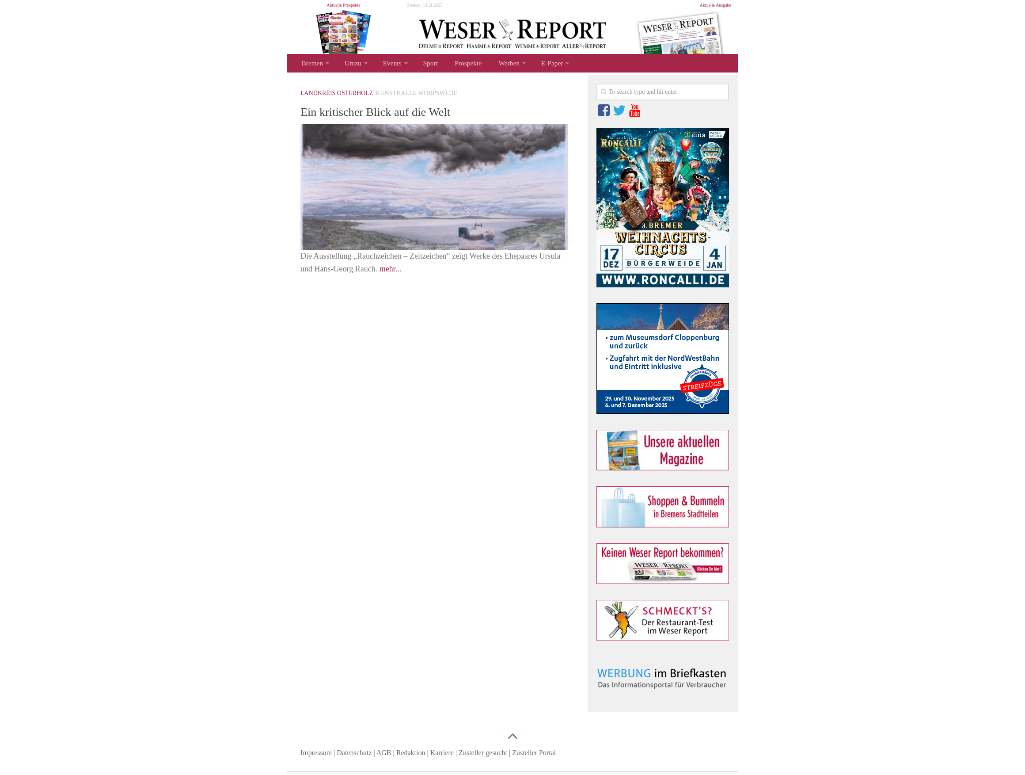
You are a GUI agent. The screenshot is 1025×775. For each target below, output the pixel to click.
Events (386, 65)
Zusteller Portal (534, 756)
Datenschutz (354, 756)
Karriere (442, 756)
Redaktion (410, 756)
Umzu (349, 65)
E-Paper (534, 65)
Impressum (316, 756)
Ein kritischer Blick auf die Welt (391, 114)
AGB (383, 756)
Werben (493, 65)
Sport (422, 65)
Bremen (311, 65)
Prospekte (456, 65)
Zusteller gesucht (483, 756)
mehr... (391, 272)
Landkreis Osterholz (336, 96)
